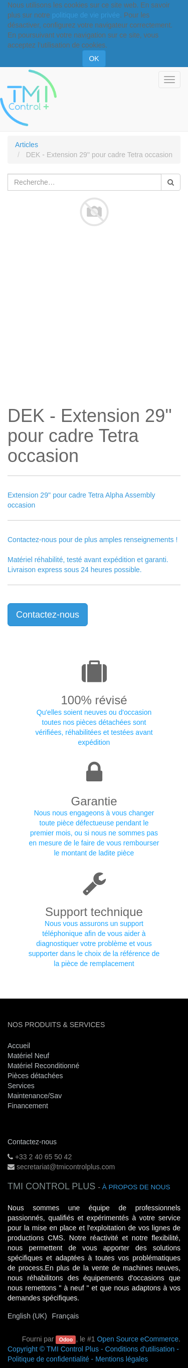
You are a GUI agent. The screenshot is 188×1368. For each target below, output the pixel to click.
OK (94, 59)
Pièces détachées (35, 1076)
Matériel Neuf (28, 1056)
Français (65, 1316)
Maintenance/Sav (35, 1096)
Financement (28, 1106)
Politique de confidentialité (48, 1359)
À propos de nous (136, 1187)
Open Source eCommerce (137, 1339)
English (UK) (27, 1316)
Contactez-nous (47, 615)
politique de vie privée (86, 15)
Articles (26, 145)
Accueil (19, 1046)
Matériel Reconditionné (43, 1066)
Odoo (66, 1339)
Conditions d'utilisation (139, 1349)
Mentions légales (121, 1359)
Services (22, 1086)
